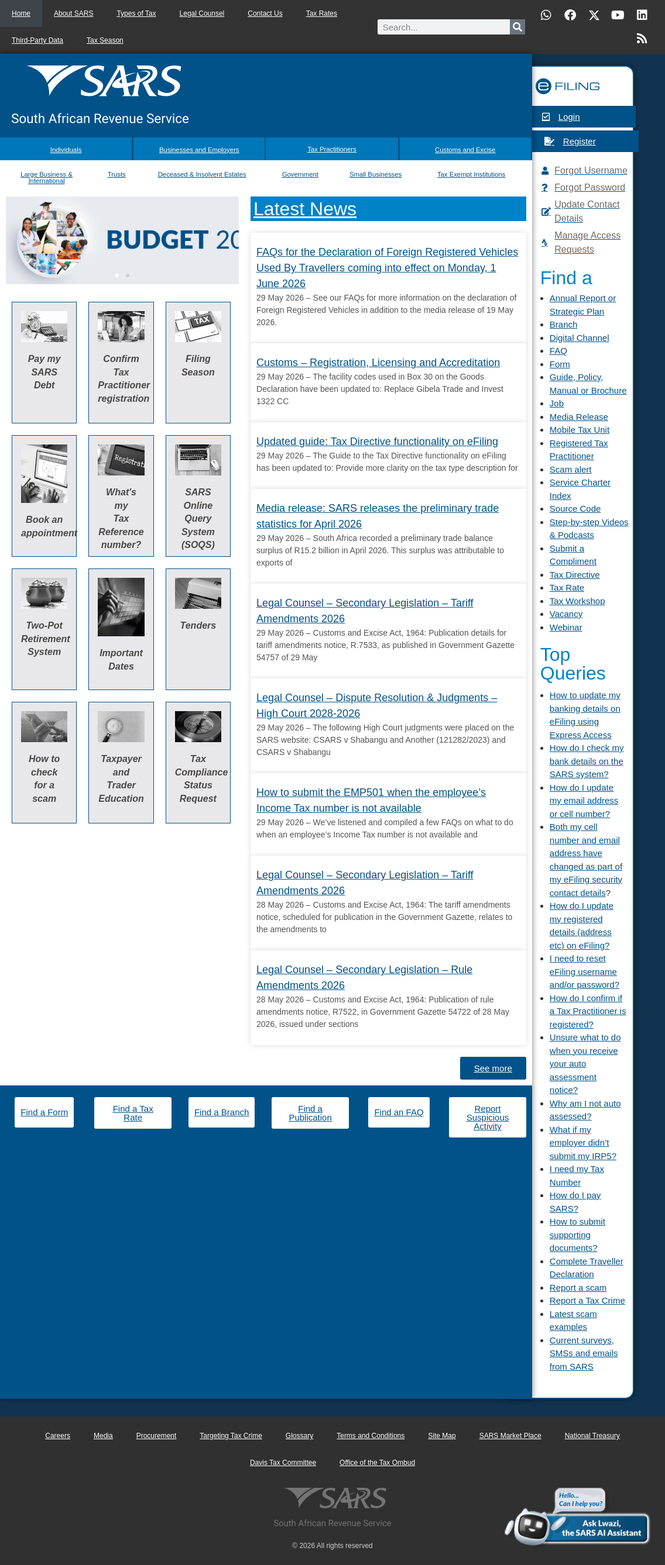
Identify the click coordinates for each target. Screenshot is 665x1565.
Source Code (575, 508)
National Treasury (592, 1436)
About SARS (73, 13)
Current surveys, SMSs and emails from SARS (584, 1353)
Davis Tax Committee (283, 1463)
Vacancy (566, 614)
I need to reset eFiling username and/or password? (584, 971)
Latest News (305, 204)
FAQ (558, 351)
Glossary (299, 1436)
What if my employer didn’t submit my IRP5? (583, 1143)
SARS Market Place (510, 1436)
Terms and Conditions (371, 1436)
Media (103, 1436)
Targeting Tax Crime (231, 1436)
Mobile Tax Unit (579, 430)
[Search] (517, 27)
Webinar (566, 627)
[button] (117, 271)
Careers (57, 1436)
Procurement (156, 1436)
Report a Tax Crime (587, 1300)
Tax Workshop (577, 601)
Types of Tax (136, 13)
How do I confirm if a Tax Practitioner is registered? (588, 1011)
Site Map (441, 1436)
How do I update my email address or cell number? (584, 800)
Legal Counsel (202, 13)
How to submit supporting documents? (577, 1234)
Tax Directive (575, 575)
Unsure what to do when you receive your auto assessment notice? (585, 1063)
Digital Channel (579, 338)
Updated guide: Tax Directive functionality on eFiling (377, 437)
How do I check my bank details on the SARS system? (587, 761)
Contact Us (265, 13)
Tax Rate (567, 587)
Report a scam (578, 1287)
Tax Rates (321, 13)
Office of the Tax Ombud (377, 1463)
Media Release (579, 417)
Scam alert (571, 469)
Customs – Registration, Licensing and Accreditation (378, 358)
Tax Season (105, 40)
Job (557, 403)
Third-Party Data (37, 40)
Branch (564, 324)
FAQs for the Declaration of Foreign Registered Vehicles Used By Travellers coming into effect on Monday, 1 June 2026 (387, 263)
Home (21, 13)
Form (560, 364)
